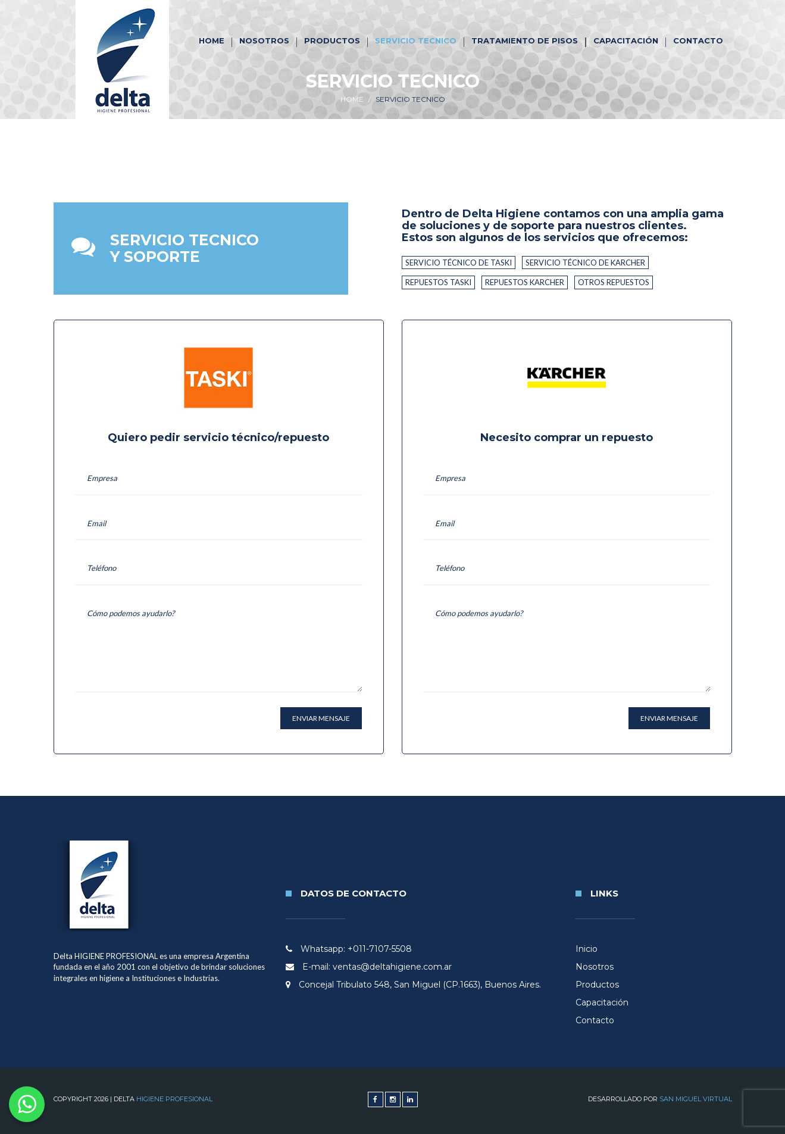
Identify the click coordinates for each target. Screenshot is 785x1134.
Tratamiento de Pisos (524, 40)
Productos (332, 40)
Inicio (587, 949)
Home (211, 40)
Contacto (698, 40)
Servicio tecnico (415, 40)
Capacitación (625, 40)
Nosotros (264, 40)
